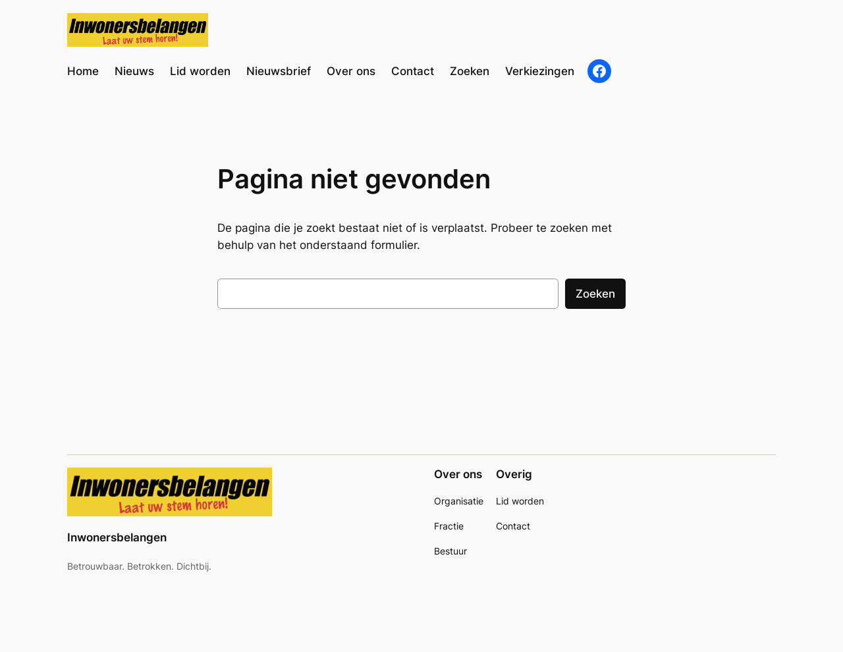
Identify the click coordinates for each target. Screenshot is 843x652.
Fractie (449, 525)
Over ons (458, 474)
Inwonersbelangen (117, 537)
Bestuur (450, 551)
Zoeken (595, 293)
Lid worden (520, 500)
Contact (513, 525)
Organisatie (458, 500)
